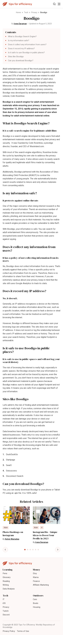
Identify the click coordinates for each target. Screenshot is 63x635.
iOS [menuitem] (4, 603)
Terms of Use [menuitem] (23, 631)
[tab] (25, 549)
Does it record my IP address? (21, 48)
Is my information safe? (18, 40)
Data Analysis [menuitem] (9, 588)
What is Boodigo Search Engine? (22, 36)
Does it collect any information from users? (27, 44)
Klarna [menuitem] (35, 577)
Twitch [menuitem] (6, 610)
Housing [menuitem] (36, 607)
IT (41, 528)
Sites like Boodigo (16, 56)
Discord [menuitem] (6, 614)
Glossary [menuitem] (6, 577)
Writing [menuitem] (6, 584)
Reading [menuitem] (6, 581)
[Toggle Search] (54, 4)
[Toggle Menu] (59, 4)
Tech (26, 12)
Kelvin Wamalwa (12, 539)
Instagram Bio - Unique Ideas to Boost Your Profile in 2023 (45, 535)
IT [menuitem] (3, 599)
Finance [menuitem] (36, 581)
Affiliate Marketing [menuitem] (41, 584)
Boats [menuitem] (35, 603)
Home (18, 12)
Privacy (34, 12)
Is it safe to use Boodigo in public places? (26, 52)
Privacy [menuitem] (6, 607)
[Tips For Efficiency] (17, 4)
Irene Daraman (20, 23)
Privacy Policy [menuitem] (9, 631)
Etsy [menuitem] (35, 573)
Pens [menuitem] (5, 573)
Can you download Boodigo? (20, 60)
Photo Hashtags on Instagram (13, 534)
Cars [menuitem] (35, 599)
